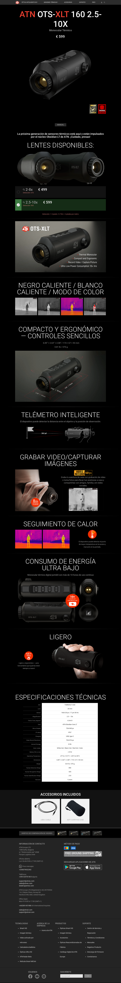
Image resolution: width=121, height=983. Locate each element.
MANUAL (60, 125)
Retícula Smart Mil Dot (25, 962)
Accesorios (62, 938)
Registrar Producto (92, 947)
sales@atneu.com (25, 884)
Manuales (89, 943)
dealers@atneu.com (26, 886)
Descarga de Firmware (93, 952)
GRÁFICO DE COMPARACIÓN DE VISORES (37, 833)
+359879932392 (25, 870)
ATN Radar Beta (23, 957)
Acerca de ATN (44, 931)
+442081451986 (25, 906)
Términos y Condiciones (94, 938)
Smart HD (21, 929)
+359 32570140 (25, 877)
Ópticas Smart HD (64, 929)
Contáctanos (90, 957)
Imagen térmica (23, 933)
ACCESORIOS (68, 2)
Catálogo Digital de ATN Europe (69, 952)
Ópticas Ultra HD (23, 952)
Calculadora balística (25, 947)
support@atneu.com (26, 881)
